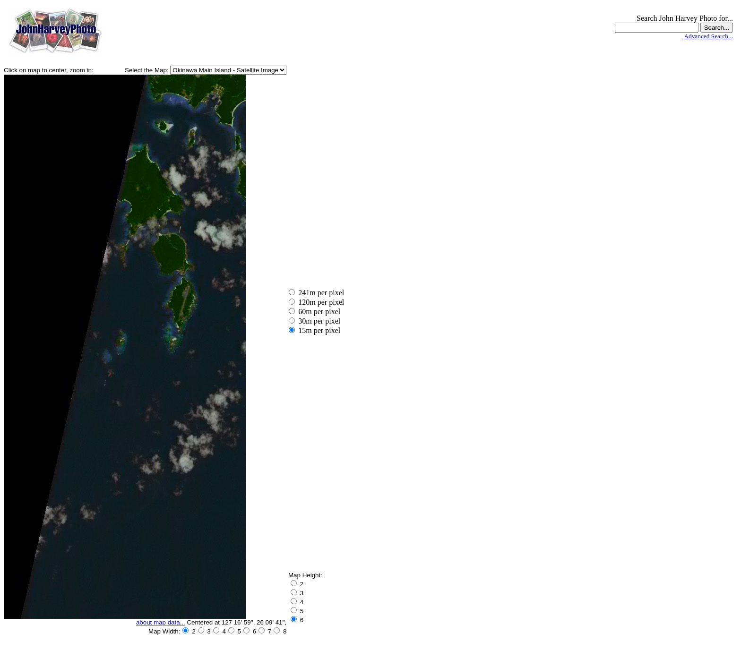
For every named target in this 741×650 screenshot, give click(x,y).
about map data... (160, 622)
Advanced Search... (708, 36)
